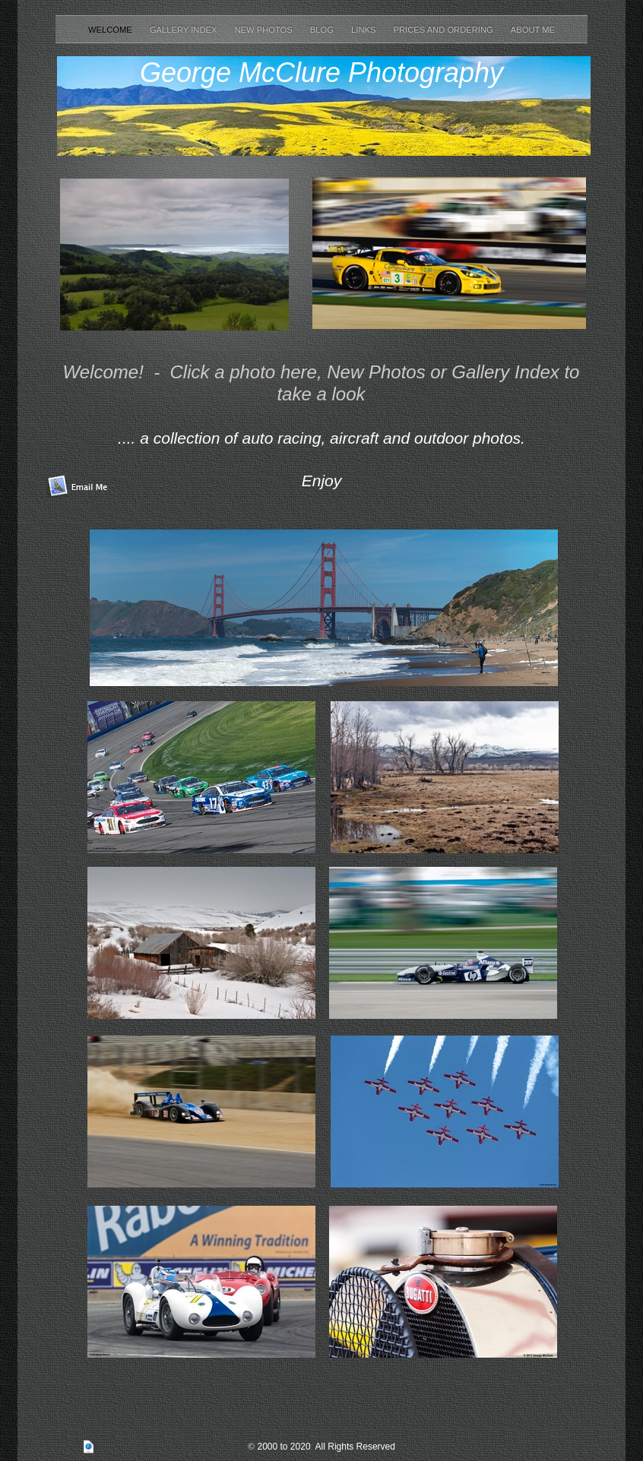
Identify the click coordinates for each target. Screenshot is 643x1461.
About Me (533, 29)
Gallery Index (185, 29)
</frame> (516, 991)
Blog (323, 29)
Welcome (111, 29)
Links (364, 29)
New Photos (265, 29)
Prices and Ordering (445, 29)
